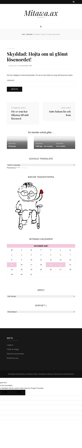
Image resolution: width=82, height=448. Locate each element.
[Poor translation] (18, 392)
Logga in (10, 345)
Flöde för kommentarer (15, 354)
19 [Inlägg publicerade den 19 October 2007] (51, 265)
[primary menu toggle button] (41, 26)
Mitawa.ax (41, 13)
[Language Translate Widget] (41, 165)
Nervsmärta (60, 146)
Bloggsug (12, 146)
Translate (21, 168)
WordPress (70, 374)
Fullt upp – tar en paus (44, 146)
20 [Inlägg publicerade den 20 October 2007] (60, 265)
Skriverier (11, 48)
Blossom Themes (53, 374)
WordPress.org (12, 358)
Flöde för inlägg (13, 349)
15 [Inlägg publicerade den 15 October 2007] (12, 265)
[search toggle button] (74, 2)
